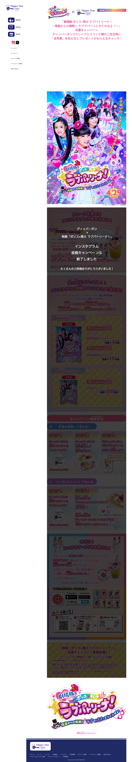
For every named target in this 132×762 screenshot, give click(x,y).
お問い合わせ (14, 69)
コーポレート (14, 53)
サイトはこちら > (86, 733)
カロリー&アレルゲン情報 (37, 756)
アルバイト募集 (15, 58)
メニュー (39, 754)
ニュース (47, 754)
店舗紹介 (55, 754)
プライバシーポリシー (54, 756)
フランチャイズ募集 (16, 63)
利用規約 (65, 756)
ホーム (32, 754)
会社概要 (72, 754)
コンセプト (14, 48)
